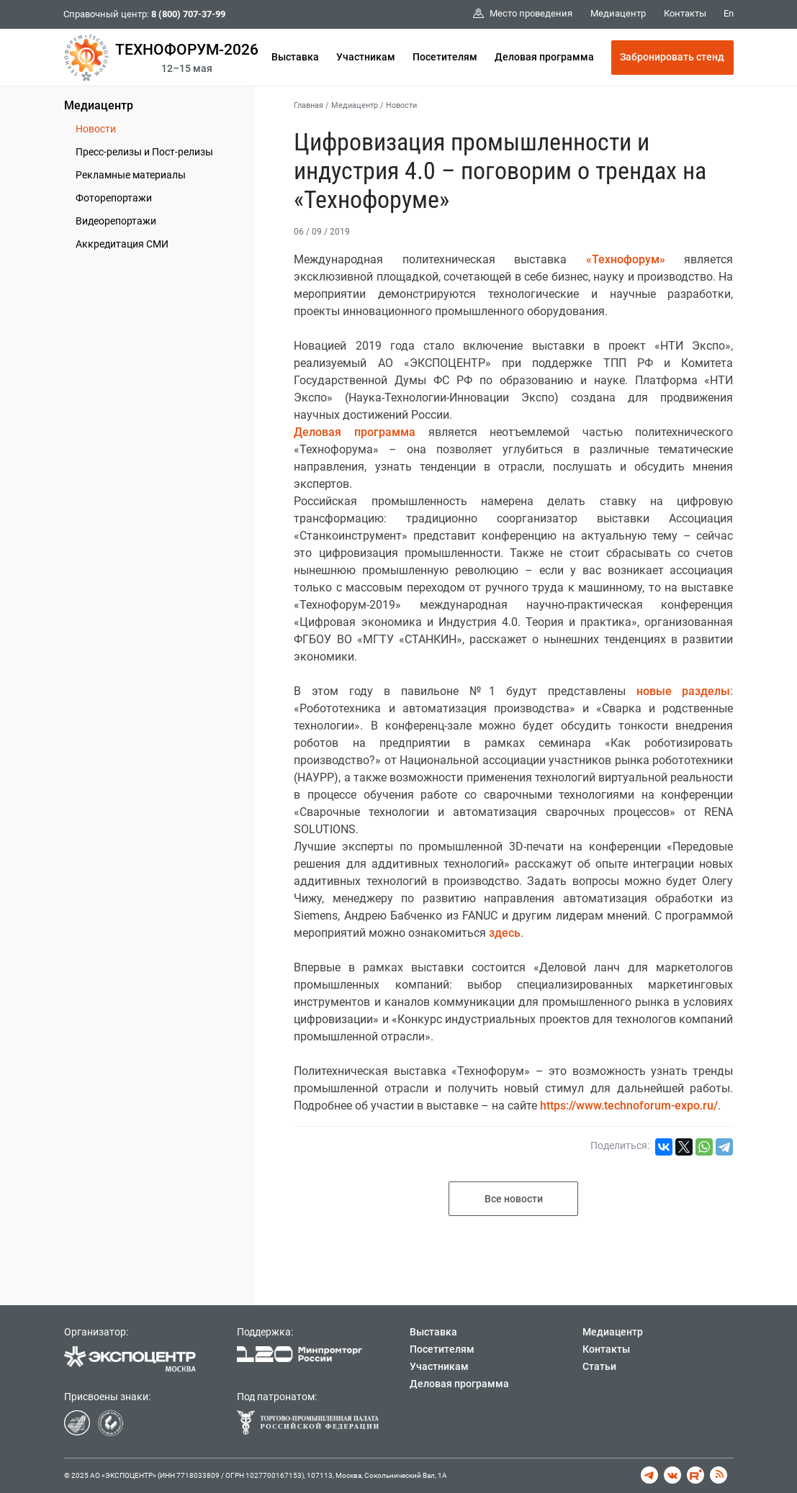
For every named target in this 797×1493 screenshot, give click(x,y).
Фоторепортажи (114, 198)
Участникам (365, 57)
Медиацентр (98, 105)
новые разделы (683, 691)
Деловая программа (544, 57)
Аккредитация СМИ (122, 244)
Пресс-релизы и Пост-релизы (144, 152)
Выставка (295, 57)
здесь (505, 933)
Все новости (514, 1198)
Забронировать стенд (672, 57)
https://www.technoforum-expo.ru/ (629, 1105)
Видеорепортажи (116, 221)
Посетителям (445, 57)
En (729, 13)
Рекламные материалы (131, 175)
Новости (96, 129)
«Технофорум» (625, 259)
